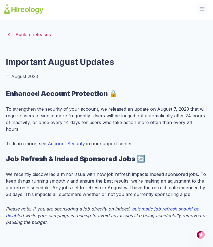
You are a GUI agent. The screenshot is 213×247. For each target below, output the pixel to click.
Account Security (66, 143)
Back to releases (28, 35)
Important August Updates (60, 62)
